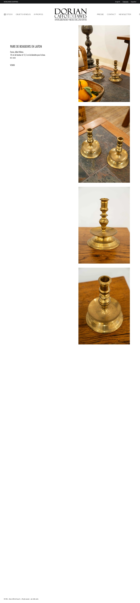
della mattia (35, 599)
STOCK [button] (9, 14)
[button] (104, 63)
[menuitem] (9, 14)
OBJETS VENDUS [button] (23, 14)
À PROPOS (38, 14)
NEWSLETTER (125, 14)
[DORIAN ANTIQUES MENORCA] (71, 14)
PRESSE (100, 14)
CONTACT (111, 14)
